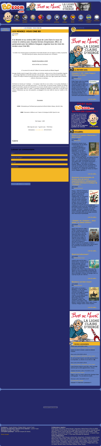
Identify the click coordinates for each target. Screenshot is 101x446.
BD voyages (65, 19)
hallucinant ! (80, 254)
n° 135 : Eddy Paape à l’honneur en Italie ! (83, 74)
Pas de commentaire (5, 29)
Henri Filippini (77, 78)
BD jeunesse (57, 19)
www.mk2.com (39, 130)
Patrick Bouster (78, 285)
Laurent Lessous (78, 188)
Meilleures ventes (41, 19)
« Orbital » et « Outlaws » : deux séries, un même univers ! (84, 221)
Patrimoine (33, 18)
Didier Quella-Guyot (79, 258)
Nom (12, 153)
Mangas (80, 18)
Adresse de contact (16, 157)
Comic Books (72, 19)
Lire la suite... (92, 99)
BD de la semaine (25, 19)
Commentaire (14, 167)
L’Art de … (49, 18)
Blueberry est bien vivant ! (82, 282)
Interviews (96, 18)
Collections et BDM (88, 19)
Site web (13, 162)
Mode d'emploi (5, 434)
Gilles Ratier (77, 140)
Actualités (17, 18)
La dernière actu (80, 70)
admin (16, 35)
